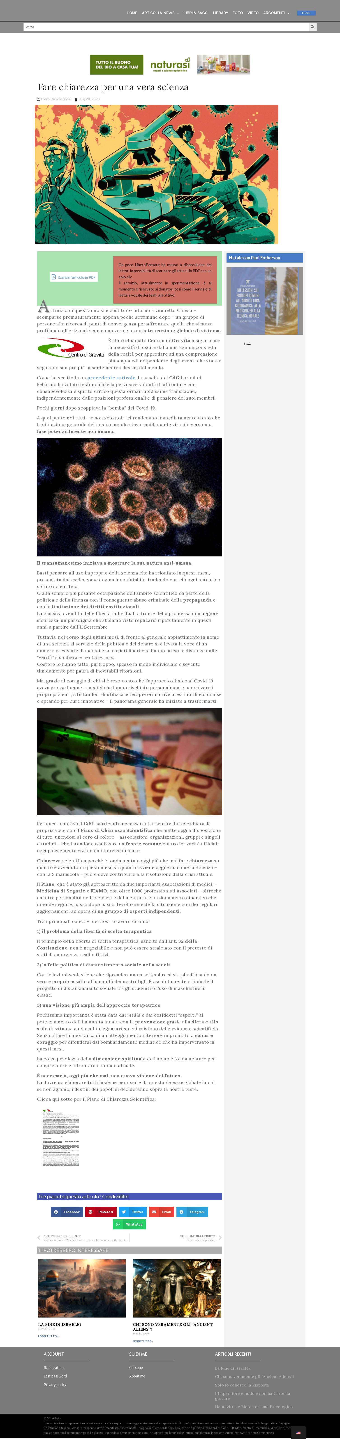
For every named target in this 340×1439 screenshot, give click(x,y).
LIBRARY (220, 13)
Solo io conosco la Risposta (242, 1386)
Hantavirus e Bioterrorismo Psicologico (254, 1408)
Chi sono (136, 1369)
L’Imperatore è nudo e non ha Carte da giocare (252, 1397)
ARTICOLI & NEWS (160, 13)
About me (137, 1378)
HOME (132, 13)
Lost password (55, 1378)
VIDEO (253, 13)
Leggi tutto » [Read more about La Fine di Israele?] (48, 1337)
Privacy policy (55, 1386)
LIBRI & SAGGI (196, 13)
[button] (67, 1213)
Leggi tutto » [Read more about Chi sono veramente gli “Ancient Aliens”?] (143, 1342)
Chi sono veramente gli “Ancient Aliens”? (173, 1328)
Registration (54, 1369)
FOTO (238, 13)
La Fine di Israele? (59, 1325)
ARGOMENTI (276, 13)
